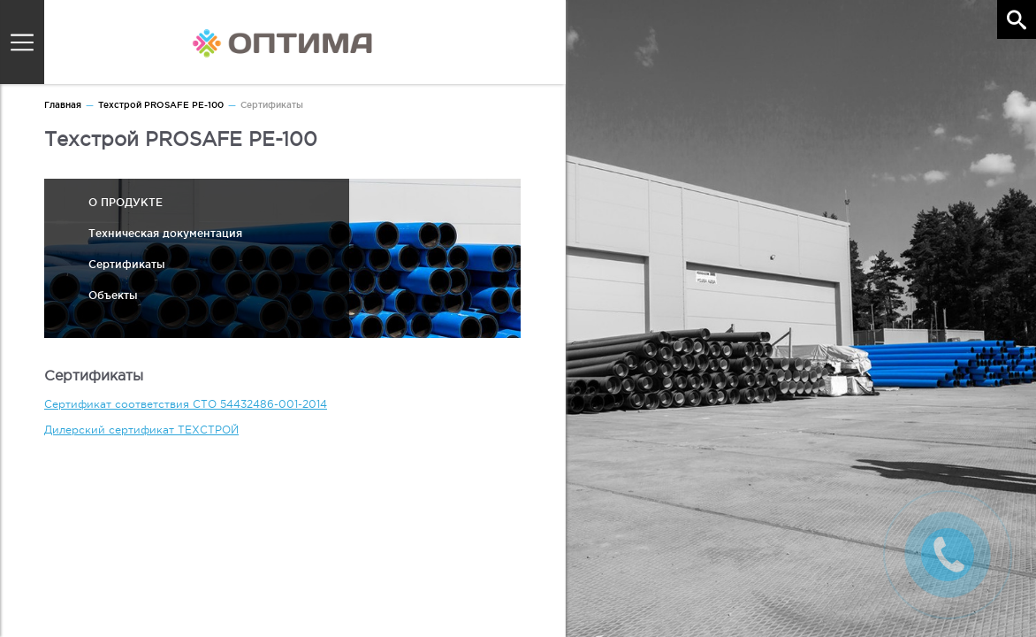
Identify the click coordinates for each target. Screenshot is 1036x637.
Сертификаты (126, 264)
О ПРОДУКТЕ (125, 202)
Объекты (113, 295)
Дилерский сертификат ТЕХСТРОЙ (141, 430)
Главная (62, 105)
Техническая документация (165, 233)
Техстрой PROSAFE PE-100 (161, 105)
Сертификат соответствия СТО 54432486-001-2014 (185, 404)
